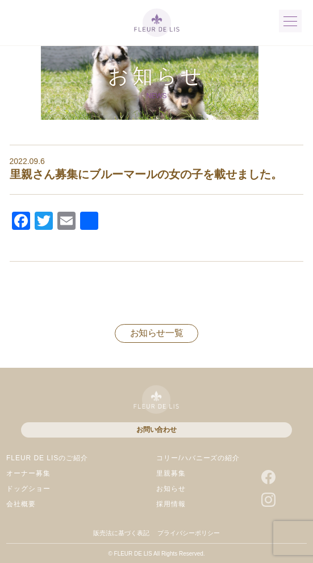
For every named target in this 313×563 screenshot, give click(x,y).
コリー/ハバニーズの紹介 (198, 458)
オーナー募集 (28, 473)
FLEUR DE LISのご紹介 (47, 458)
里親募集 (171, 473)
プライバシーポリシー (188, 533)
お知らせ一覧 (156, 333)
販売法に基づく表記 (121, 533)
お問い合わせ (156, 430)
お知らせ (171, 488)
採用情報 (171, 504)
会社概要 (21, 504)
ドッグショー (28, 488)
